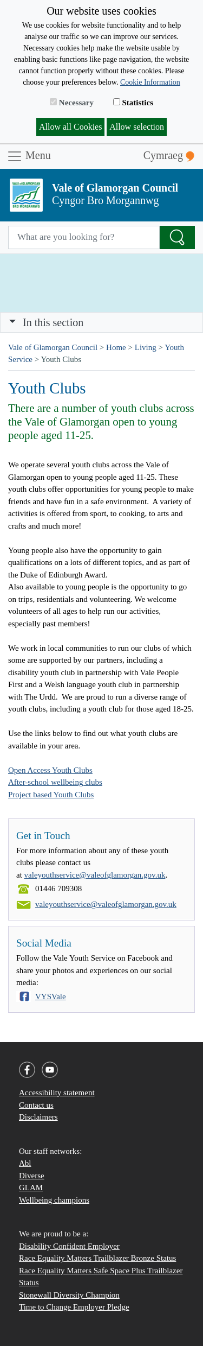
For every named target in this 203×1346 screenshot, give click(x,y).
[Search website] (84, 238)
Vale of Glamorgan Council (52, 347)
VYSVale (50, 996)
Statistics (133, 102)
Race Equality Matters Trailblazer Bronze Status (97, 1258)
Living (145, 347)
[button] (12, 322)
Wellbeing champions (54, 1200)
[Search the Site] (177, 238)
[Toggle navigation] (101, 322)
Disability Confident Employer (69, 1246)
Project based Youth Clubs (51, 794)
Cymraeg (168, 155)
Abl (25, 1163)
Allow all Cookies (70, 126)
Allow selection (136, 126)
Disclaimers (38, 1117)
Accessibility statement (57, 1092)
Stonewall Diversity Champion (69, 1295)
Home (116, 347)
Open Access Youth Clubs (50, 770)
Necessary (72, 102)
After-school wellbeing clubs (55, 782)
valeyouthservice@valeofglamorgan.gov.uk (95, 875)
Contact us (36, 1105)
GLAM (31, 1187)
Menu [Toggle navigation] (28, 156)
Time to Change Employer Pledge (74, 1307)
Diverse (31, 1175)
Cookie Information (150, 82)
